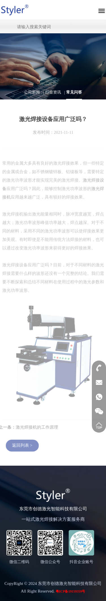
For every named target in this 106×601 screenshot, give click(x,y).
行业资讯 (53, 92)
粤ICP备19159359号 (70, 591)
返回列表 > (24, 445)
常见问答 (74, 92)
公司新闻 (32, 92)
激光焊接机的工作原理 (34, 427)
